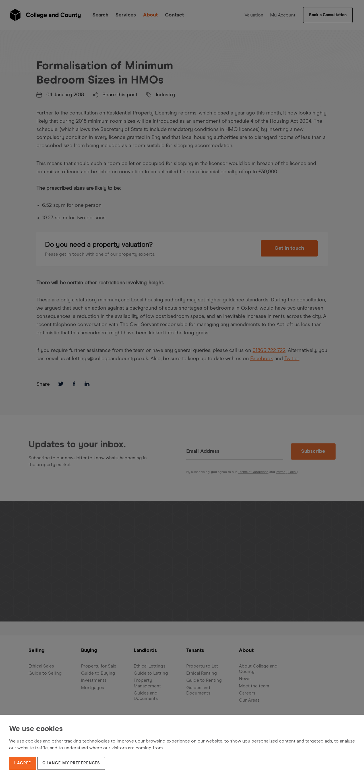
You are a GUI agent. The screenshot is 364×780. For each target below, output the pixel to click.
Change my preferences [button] (71, 763)
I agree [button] (22, 763)
